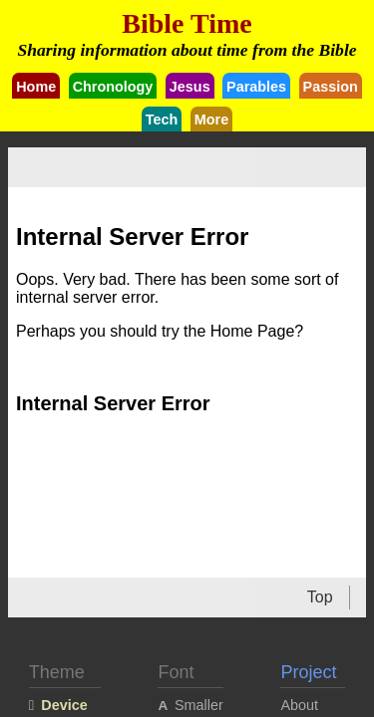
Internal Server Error (113, 403)
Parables (256, 87)
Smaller (199, 705)
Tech (162, 119)
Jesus (190, 87)
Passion (330, 87)
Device (64, 705)
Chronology (113, 87)
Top (320, 597)
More (211, 119)
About (299, 705)
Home (36, 87)
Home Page (252, 331)
